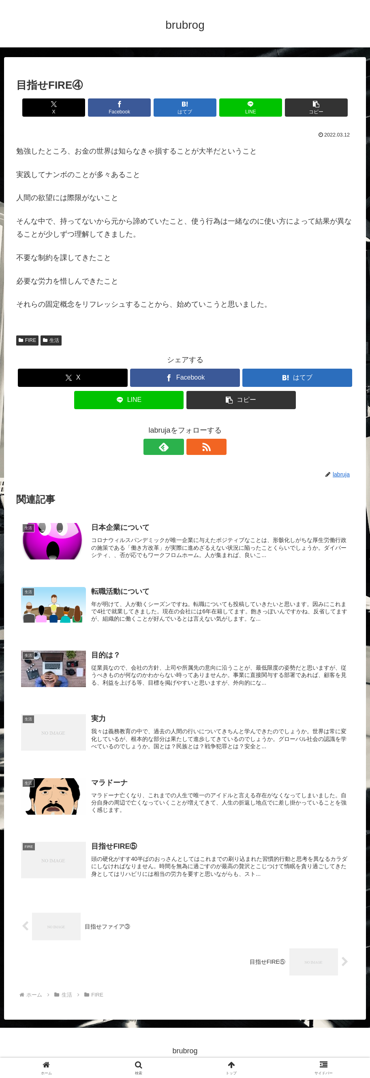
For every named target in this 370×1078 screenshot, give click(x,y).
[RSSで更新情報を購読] (194, 447)
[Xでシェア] (71, 107)
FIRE (27, 340)
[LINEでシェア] (242, 107)
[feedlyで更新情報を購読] (176, 447)
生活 (51, 340)
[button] (298, 107)
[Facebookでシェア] (128, 107)
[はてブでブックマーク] (185, 107)
